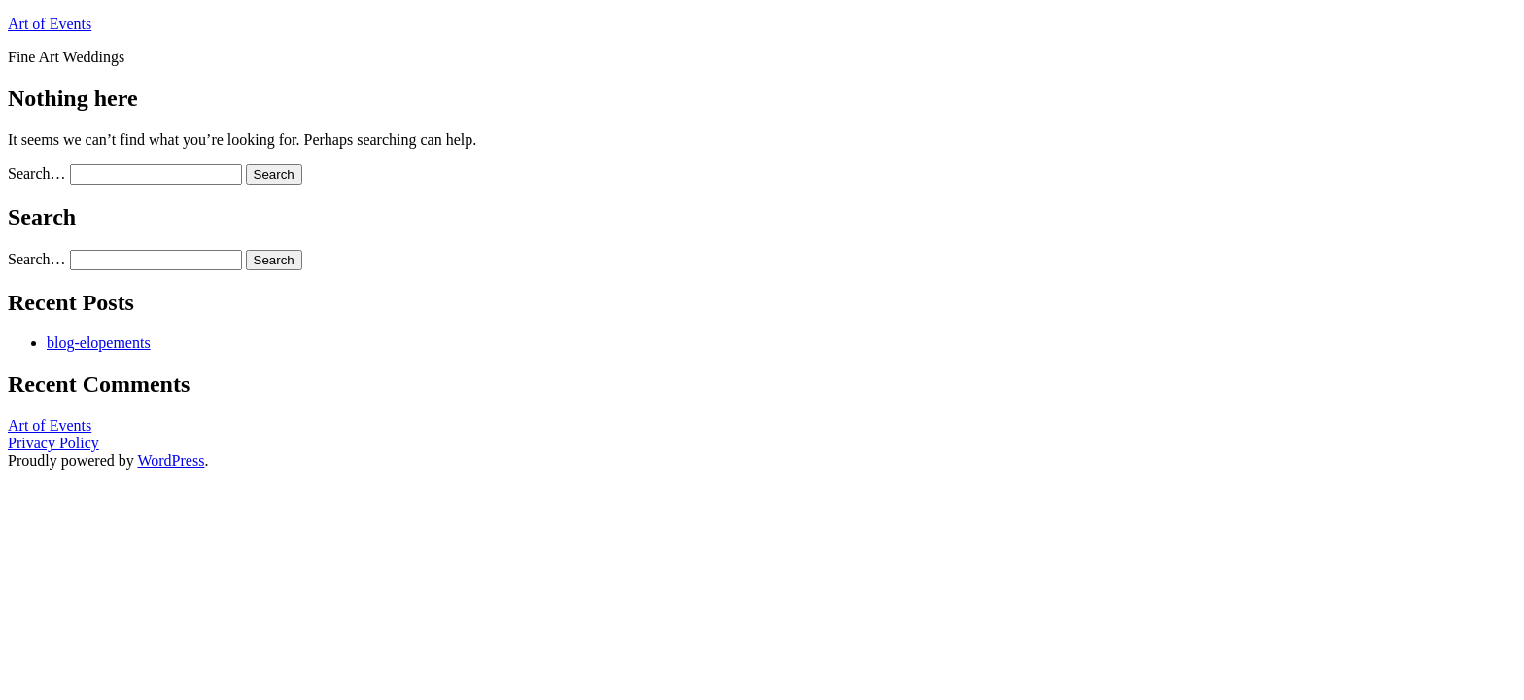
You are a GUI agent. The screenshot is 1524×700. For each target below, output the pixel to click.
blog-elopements (99, 342)
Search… (37, 173)
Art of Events (49, 24)
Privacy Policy (53, 443)
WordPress (170, 460)
